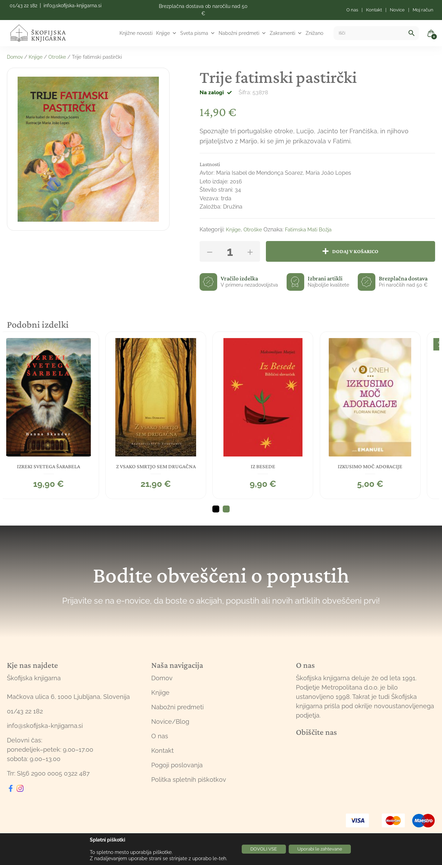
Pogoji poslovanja (177, 769)
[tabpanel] (57, 414)
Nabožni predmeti (242, 33)
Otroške (60, 57)
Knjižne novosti (136, 33)
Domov (16, 57)
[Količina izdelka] (230, 251)
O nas (159, 740)
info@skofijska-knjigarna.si (73, 5)
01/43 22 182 (23, 5)
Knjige (166, 33)
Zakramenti (286, 33)
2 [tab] (226, 513)
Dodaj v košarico (357, 251)
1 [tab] (215, 513)
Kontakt (162, 755)
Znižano (314, 33)
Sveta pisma (197, 33)
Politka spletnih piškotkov (188, 784)
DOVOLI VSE (260, 849)
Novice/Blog (170, 726)
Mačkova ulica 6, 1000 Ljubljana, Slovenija (68, 701)
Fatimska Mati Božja (312, 229)
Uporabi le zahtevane (323, 849)
